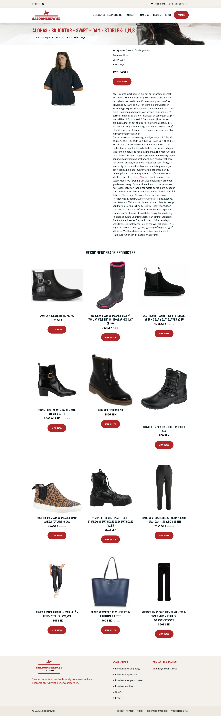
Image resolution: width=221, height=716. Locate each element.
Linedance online (124, 686)
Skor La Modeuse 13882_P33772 (57, 315)
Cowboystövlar (143, 50)
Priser (181, 15)
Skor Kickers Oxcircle (110, 410)
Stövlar (130, 50)
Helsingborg (159, 3)
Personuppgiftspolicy (157, 710)
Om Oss (119, 692)
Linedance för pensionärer (129, 680)
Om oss (144, 15)
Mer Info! (122, 81)
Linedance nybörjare (126, 674)
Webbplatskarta (179, 710)
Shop (168, 15)
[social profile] (43, 3)
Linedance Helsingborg (107, 15)
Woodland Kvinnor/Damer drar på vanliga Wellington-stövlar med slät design (110, 319)
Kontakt (130, 710)
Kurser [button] (130, 15)
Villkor (140, 710)
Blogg (157, 15)
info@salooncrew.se (177, 3)
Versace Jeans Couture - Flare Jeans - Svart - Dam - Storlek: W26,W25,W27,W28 (164, 616)
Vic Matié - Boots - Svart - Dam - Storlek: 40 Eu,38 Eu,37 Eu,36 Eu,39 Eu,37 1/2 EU (110, 521)
